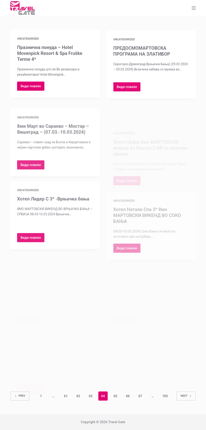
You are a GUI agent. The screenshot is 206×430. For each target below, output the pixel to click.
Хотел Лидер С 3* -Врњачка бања (53, 201)
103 (165, 396)
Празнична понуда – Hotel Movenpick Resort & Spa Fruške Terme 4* (49, 53)
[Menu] (194, 8)
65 (115, 396)
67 (140, 396)
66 (128, 396)
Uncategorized (28, 39)
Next (186, 395)
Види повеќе (32, 87)
